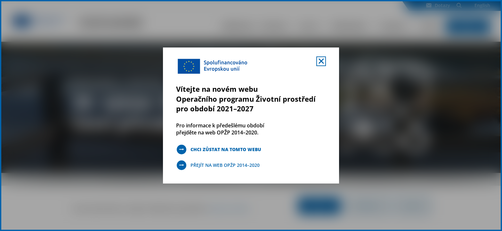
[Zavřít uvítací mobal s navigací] (321, 61)
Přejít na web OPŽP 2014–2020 (225, 165)
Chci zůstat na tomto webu (225, 149)
